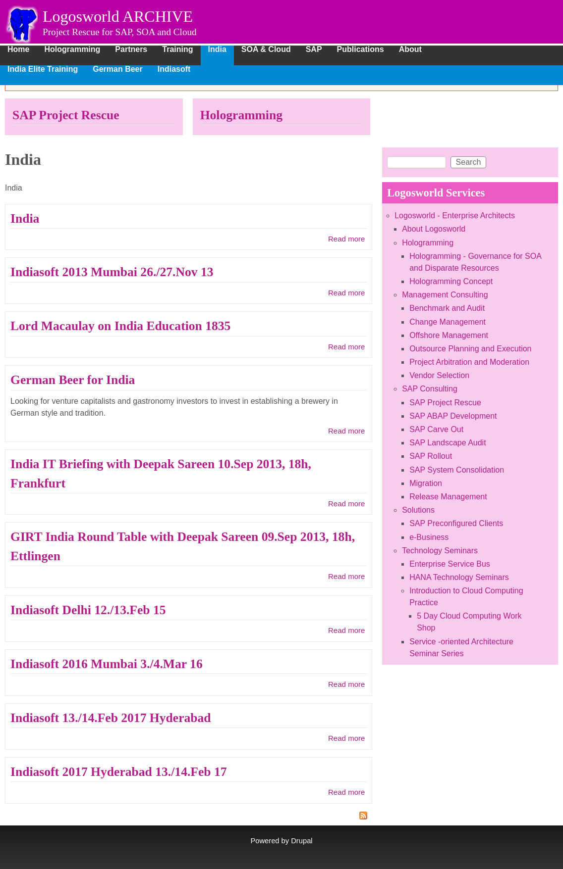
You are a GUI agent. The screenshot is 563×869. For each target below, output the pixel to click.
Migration (425, 483)
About (410, 49)
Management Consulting (445, 294)
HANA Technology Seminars (459, 577)
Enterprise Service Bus (449, 564)
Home (18, 49)
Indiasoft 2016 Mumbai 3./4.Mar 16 (106, 664)
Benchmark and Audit (447, 308)
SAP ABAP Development (453, 416)
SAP (314, 49)
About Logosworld (433, 229)
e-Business (429, 537)
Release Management (448, 496)
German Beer (118, 69)
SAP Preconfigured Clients (456, 523)
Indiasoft (174, 69)
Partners (131, 49)
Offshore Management (448, 335)
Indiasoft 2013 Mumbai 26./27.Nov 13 (112, 272)
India (217, 49)
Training (177, 49)
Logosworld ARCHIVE (118, 16)
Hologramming (72, 49)
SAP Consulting (429, 389)
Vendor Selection (439, 375)
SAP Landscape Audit (447, 442)
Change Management (447, 322)
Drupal (301, 841)
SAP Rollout (430, 456)
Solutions (418, 510)
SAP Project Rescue (65, 115)
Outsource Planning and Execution (470, 348)
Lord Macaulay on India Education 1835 (120, 326)
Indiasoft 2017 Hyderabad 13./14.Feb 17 (118, 772)
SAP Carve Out (436, 429)
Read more (346, 239)
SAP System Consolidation (456, 470)
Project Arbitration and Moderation (469, 362)
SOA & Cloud (266, 49)
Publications (360, 49)
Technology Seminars (440, 550)
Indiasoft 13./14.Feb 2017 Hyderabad (110, 718)
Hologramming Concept (451, 281)
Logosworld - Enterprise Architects (454, 215)
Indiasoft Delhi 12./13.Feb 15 (88, 610)
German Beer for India (72, 380)
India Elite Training (42, 69)
